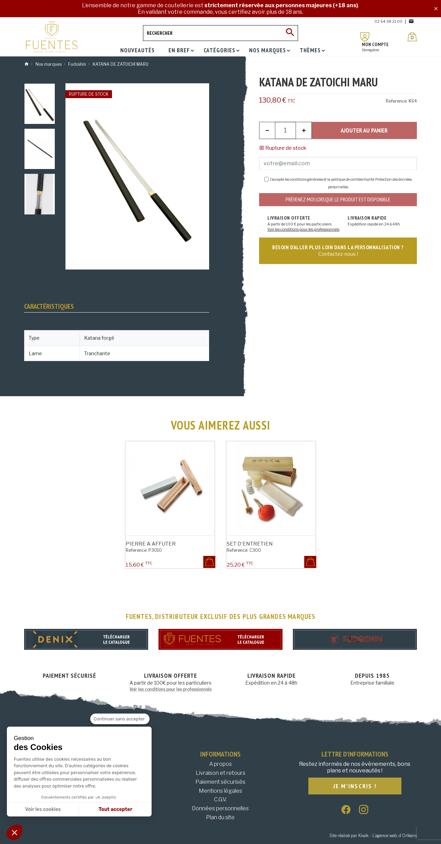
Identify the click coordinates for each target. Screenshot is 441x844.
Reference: (397, 101)
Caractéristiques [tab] (49, 306)
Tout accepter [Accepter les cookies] (115, 809)
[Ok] (290, 33)
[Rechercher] (220, 33)
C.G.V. (220, 799)
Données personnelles (220, 808)
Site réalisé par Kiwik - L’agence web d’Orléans (373, 835)
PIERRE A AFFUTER (151, 544)
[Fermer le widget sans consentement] (120, 719)
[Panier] (412, 36)
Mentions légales (220, 791)
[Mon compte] (365, 37)
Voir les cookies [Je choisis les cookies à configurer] (43, 809)
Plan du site (220, 817)
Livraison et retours (220, 773)
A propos (220, 764)
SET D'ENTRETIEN (250, 544)
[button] (14, 832)
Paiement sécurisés (220, 782)
